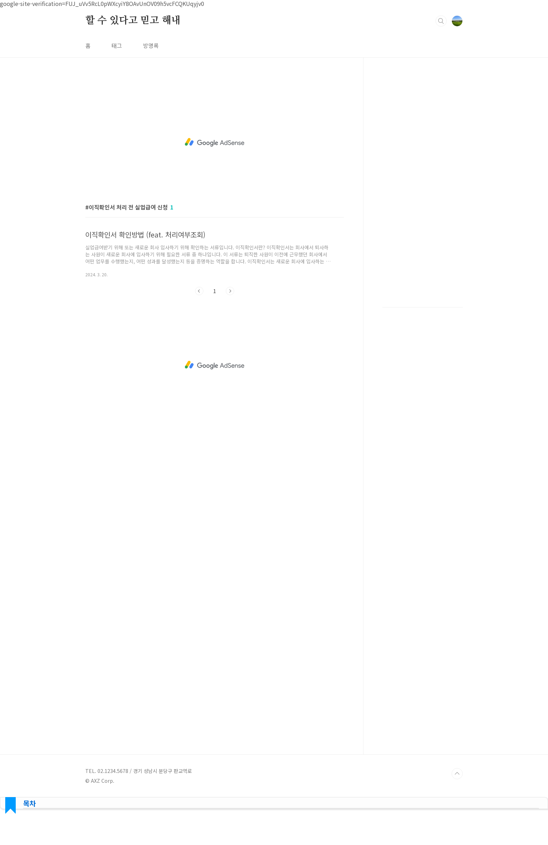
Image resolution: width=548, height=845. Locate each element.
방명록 (151, 45)
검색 (441, 21)
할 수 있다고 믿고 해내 (132, 21)
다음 (230, 291)
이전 (199, 291)
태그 (116, 45)
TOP (457, 773)
